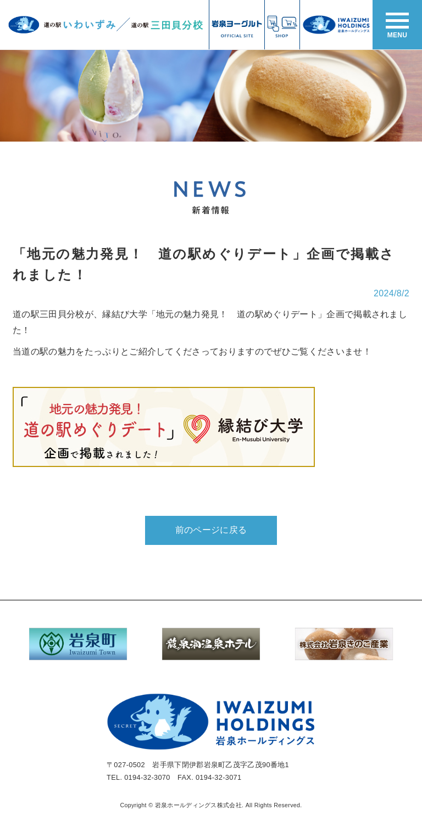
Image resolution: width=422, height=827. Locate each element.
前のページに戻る (211, 530)
